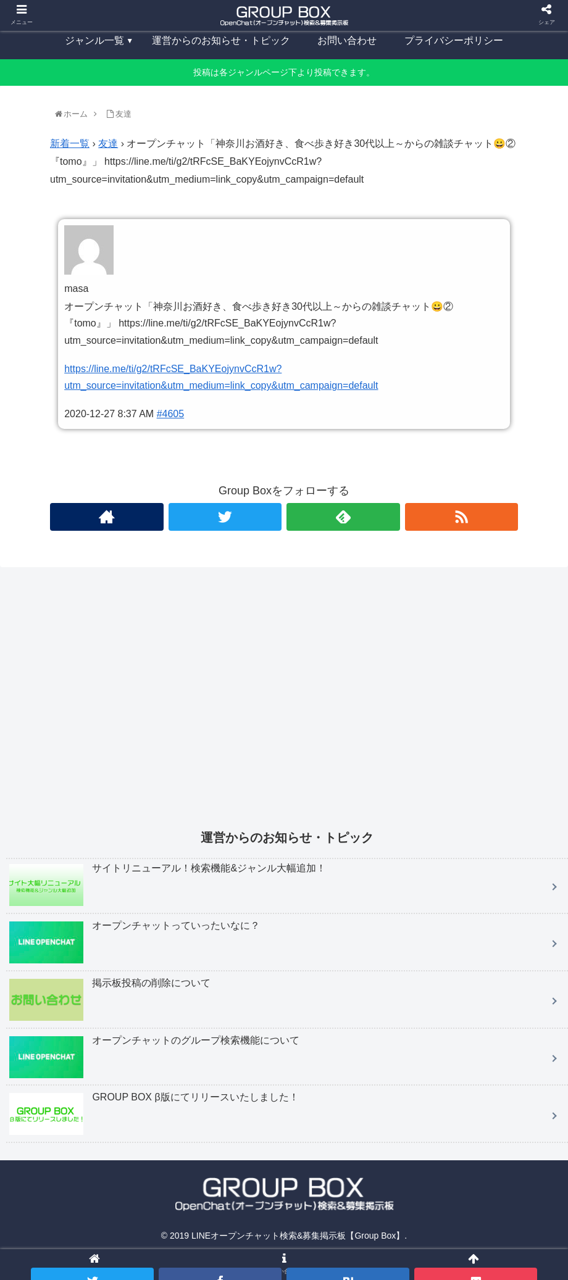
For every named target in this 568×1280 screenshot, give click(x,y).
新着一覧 (70, 143)
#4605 (171, 414)
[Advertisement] (287, 706)
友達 (108, 143)
